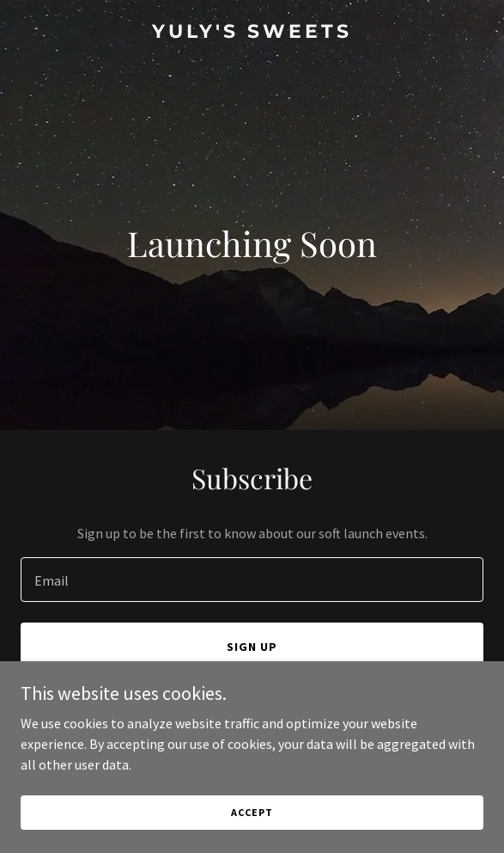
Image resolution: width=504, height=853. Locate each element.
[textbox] (252, 579)
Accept (251, 812)
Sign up (252, 646)
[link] (252, 32)
